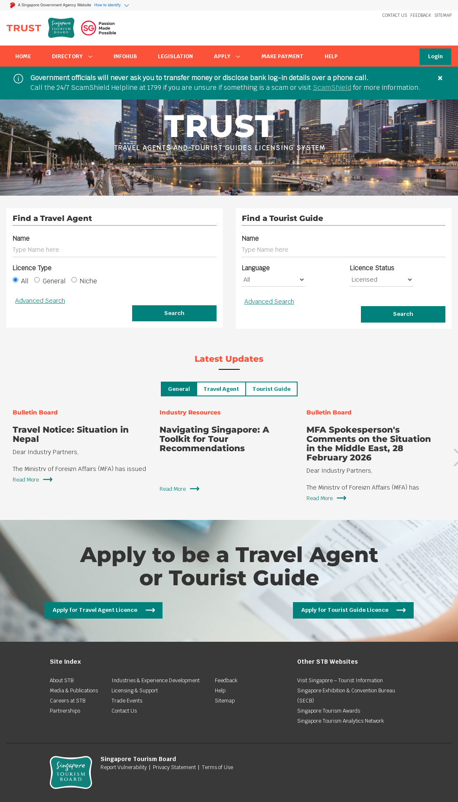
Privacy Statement (174, 767)
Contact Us (394, 15)
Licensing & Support (134, 690)
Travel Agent (221, 389)
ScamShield (332, 87)
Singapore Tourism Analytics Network (340, 721)
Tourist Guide (271, 389)
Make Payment (282, 56)
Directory (72, 56)
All (20, 281)
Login (435, 56)
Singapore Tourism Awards (328, 711)
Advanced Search (40, 300)
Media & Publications (74, 690)
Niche (84, 281)
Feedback (420, 15)
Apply (227, 56)
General (49, 281)
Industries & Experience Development (155, 680)
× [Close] (440, 77)
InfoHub (125, 56)
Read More (26, 479)
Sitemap (443, 15)
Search (174, 313)
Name (21, 238)
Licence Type (32, 268)
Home (23, 56)
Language (256, 268)
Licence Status (372, 268)
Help (331, 56)
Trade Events (126, 700)
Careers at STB (67, 700)
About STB (61, 680)
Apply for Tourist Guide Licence (344, 610)
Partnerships (65, 711)
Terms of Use (217, 767)
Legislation (175, 56)
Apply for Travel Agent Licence (95, 610)
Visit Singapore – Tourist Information (340, 680)
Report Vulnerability (123, 767)
